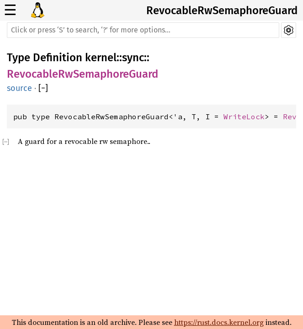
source (19, 88)
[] (43, 88)
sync (133, 57)
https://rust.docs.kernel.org (219, 322)
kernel (101, 57)
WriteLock (244, 116)
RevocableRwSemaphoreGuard (222, 10)
